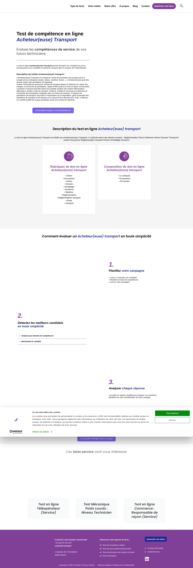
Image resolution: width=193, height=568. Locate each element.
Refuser (172, 551)
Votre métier (94, 6)
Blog (135, 6)
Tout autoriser (172, 545)
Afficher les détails (40, 563)
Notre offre (110, 6)
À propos (124, 6)
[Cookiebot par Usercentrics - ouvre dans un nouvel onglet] (16, 563)
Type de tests (77, 6)
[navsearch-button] (181, 6)
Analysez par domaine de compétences (38, 339)
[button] (53, 89)
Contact (145, 6)
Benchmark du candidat (31, 345)
